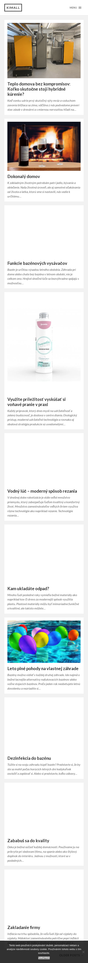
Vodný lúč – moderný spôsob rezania (42, 491)
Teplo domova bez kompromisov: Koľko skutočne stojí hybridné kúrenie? (38, 89)
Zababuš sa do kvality (28, 840)
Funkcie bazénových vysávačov (37, 263)
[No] (83, 952)
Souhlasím (44, 958)
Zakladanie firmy (23, 927)
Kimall (13, 7)
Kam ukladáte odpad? (28, 588)
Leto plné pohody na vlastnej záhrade (43, 668)
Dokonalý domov (23, 176)
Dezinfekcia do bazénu (29, 758)
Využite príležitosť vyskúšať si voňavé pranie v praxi (36, 402)
